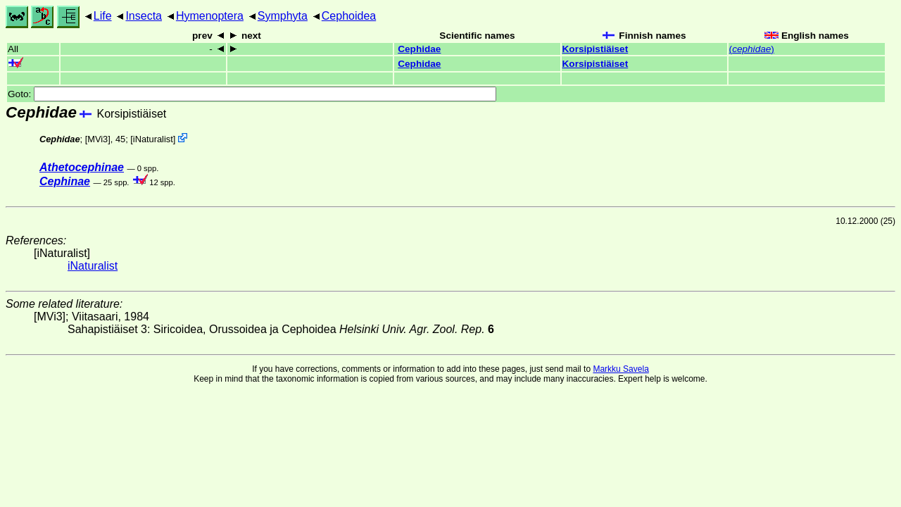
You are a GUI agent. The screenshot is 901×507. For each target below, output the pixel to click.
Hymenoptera (210, 16)
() (751, 49)
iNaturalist (153, 139)
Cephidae (419, 49)
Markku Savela (620, 369)
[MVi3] (98, 139)
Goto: (252, 94)
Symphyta (283, 16)
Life (103, 16)
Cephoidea (349, 16)
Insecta (143, 16)
